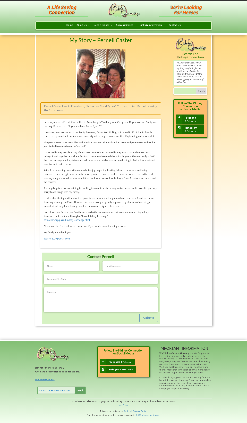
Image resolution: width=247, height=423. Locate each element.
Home (69, 25)
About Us (82, 25)
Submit (148, 318)
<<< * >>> (123, 405)
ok (131, 411)
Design (143, 411)
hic (139, 411)
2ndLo (127, 411)
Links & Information (151, 25)
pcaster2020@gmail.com (57, 238)
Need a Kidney (101, 25)
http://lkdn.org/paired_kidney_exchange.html (67, 219)
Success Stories (124, 25)
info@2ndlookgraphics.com (147, 415)
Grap (135, 411)
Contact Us (175, 25)
